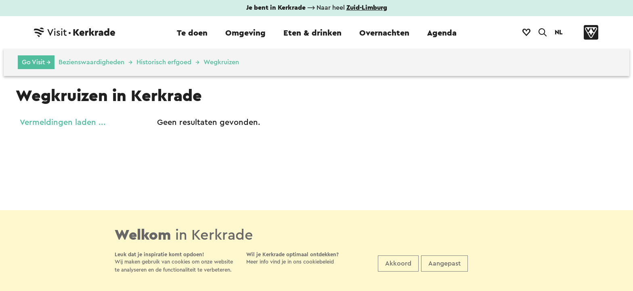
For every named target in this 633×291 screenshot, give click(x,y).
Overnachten (384, 33)
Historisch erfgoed (163, 62)
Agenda (442, 33)
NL (559, 32)
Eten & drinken (312, 33)
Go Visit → (36, 62)
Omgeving (245, 33)
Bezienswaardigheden (91, 62)
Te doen (192, 33)
